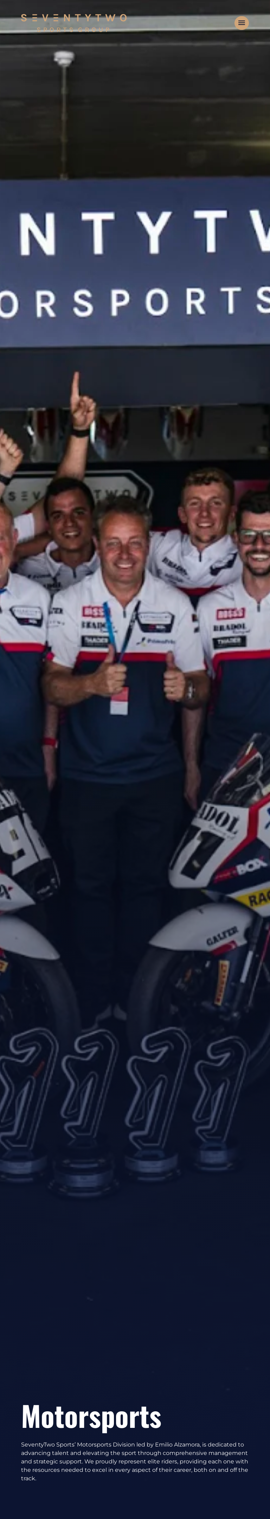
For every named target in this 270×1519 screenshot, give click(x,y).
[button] (241, 23)
